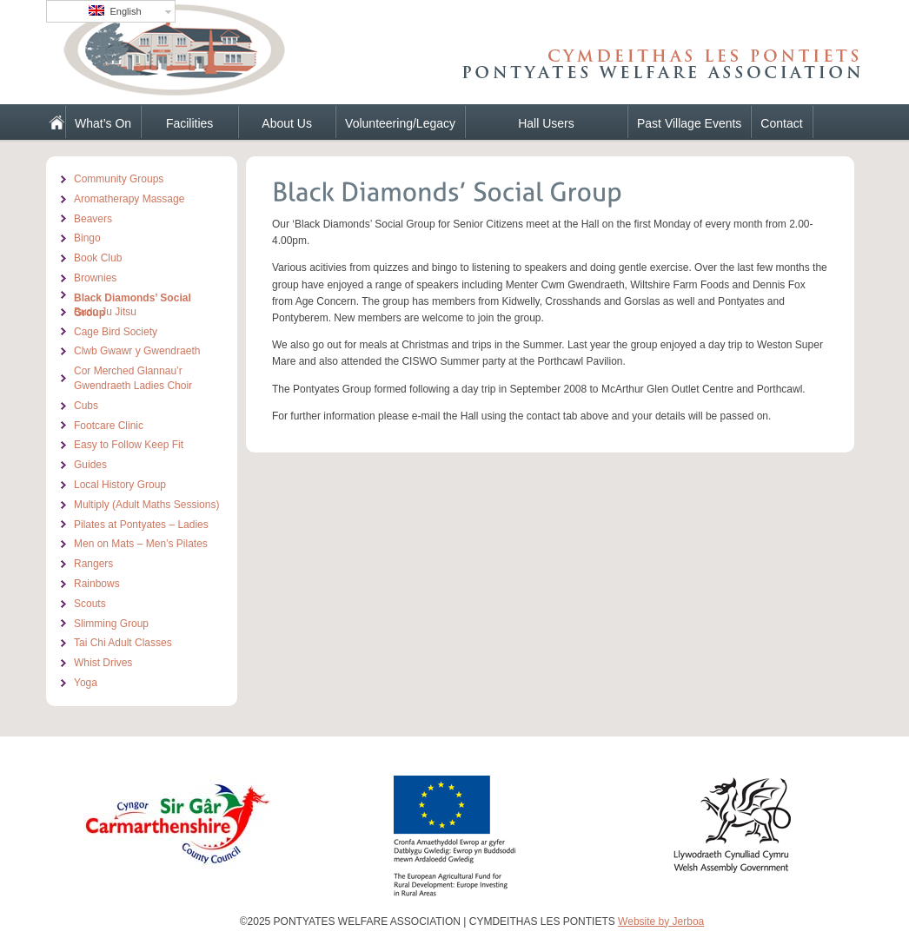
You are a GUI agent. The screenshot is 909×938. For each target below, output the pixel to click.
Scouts (90, 604)
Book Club (98, 258)
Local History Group (120, 485)
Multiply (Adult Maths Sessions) (146, 505)
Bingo (87, 238)
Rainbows (97, 584)
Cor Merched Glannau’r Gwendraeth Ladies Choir (133, 378)
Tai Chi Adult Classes (123, 643)
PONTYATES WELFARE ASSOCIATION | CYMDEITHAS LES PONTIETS (245, 56)
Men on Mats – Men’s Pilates (141, 544)
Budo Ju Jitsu (105, 312)
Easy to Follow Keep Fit (128, 445)
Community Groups (118, 179)
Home (49, 122)
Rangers (93, 564)
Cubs (86, 406)
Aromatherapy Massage (129, 199)
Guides (90, 465)
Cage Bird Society (115, 332)
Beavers (93, 219)
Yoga (85, 683)
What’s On (103, 123)
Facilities (189, 123)
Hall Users (546, 123)
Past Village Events (689, 123)
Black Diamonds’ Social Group (132, 297)
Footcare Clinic (108, 425)
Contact (781, 123)
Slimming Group (111, 624)
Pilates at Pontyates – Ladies (141, 525)
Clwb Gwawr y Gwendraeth (137, 351)
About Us (287, 123)
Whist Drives (103, 663)
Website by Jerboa (661, 921)
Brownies (95, 278)
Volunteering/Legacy (400, 123)
